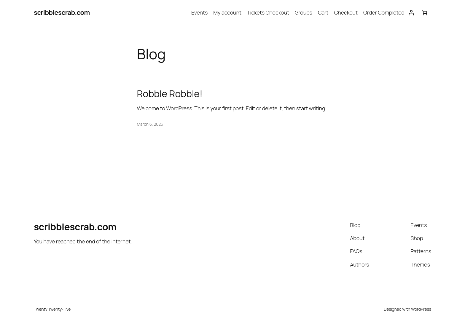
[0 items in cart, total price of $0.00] (424, 12)
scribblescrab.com (62, 12)
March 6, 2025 (150, 124)
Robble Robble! (170, 93)
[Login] (411, 12)
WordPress (421, 309)
